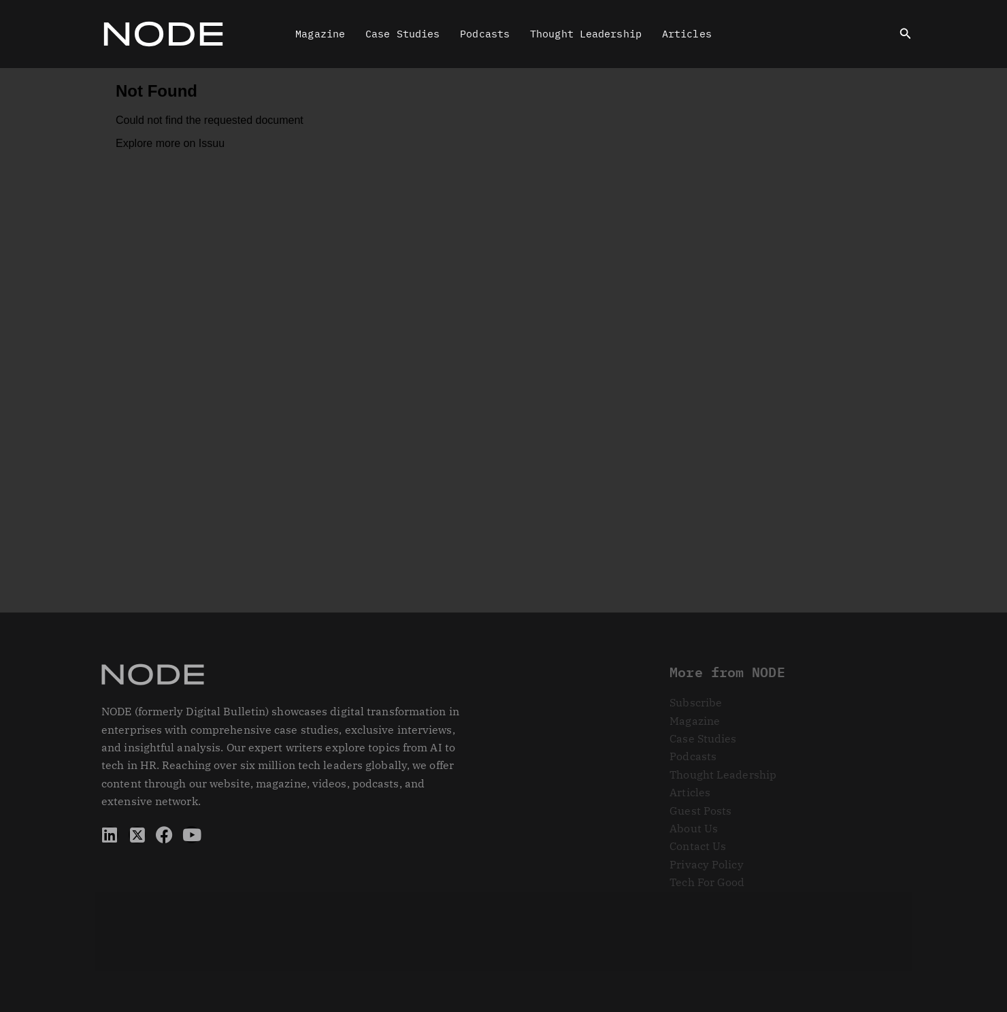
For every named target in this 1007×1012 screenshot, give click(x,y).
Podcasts (485, 33)
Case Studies (402, 33)
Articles (687, 33)
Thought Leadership (586, 33)
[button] (905, 34)
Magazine (320, 33)
